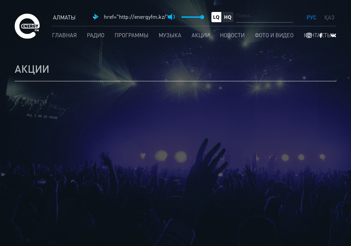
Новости (232, 35)
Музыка (170, 35)
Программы (131, 35)
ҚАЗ (329, 17)
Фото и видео (274, 35)
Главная (64, 35)
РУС (312, 17)
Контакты (318, 35)
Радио (95, 35)
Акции (201, 35)
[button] (96, 17)
